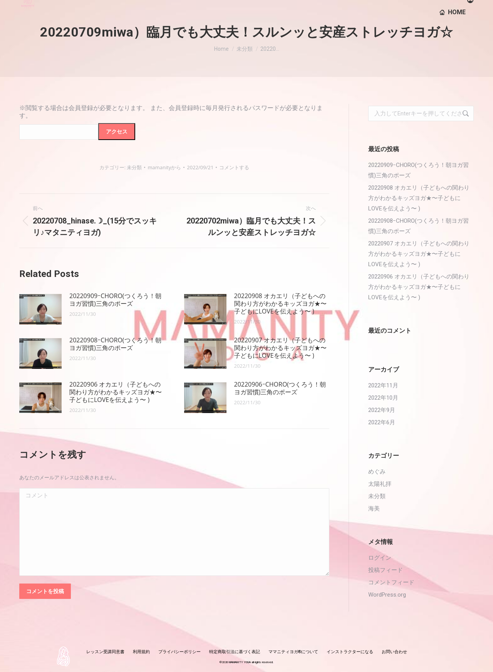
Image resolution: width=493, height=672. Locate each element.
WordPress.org (387, 594)
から (164, 167)
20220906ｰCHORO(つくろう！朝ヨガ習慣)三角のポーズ (280, 388)
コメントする (234, 167)
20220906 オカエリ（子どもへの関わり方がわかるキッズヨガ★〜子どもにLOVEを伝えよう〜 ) (115, 392)
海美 (374, 508)
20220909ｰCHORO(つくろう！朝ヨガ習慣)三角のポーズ (115, 299)
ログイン (379, 557)
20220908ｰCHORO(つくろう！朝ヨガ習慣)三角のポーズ (115, 344)
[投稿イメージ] (40, 309)
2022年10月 (383, 397)
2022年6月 (381, 422)
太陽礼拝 (379, 483)
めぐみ (377, 471)
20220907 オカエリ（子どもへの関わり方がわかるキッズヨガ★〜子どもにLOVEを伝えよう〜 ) (280, 347)
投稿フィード (385, 570)
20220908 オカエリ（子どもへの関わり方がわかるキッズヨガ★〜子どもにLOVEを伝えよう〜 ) (280, 303)
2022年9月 (381, 410)
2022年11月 (383, 385)
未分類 (134, 167)
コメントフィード (391, 582)
